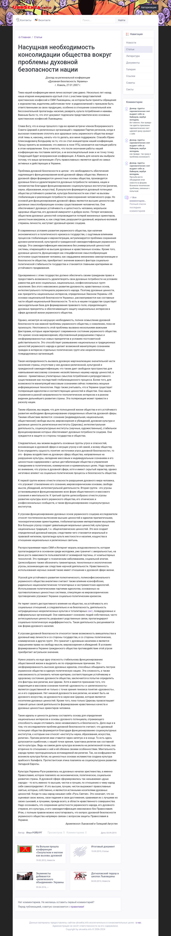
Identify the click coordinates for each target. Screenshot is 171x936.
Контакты (24, 20)
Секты (130, 89)
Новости (131, 42)
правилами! (77, 906)
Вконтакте (43, 20)
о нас (138, 922)
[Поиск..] (97, 20)
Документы (133, 62)
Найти (121, 20)
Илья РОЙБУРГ (34, 832)
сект (90, 611)
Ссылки (130, 76)
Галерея (130, 69)
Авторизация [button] (147, 7)
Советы (130, 82)
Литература (133, 56)
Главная (24, 37)
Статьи (38, 37)
